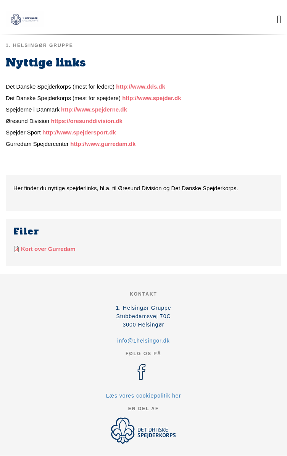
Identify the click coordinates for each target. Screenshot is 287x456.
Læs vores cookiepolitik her (143, 396)
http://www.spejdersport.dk (79, 132)
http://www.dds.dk (140, 86)
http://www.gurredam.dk (102, 144)
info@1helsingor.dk (143, 341)
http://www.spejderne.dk (94, 109)
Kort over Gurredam (48, 249)
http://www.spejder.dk (151, 98)
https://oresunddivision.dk (87, 121)
